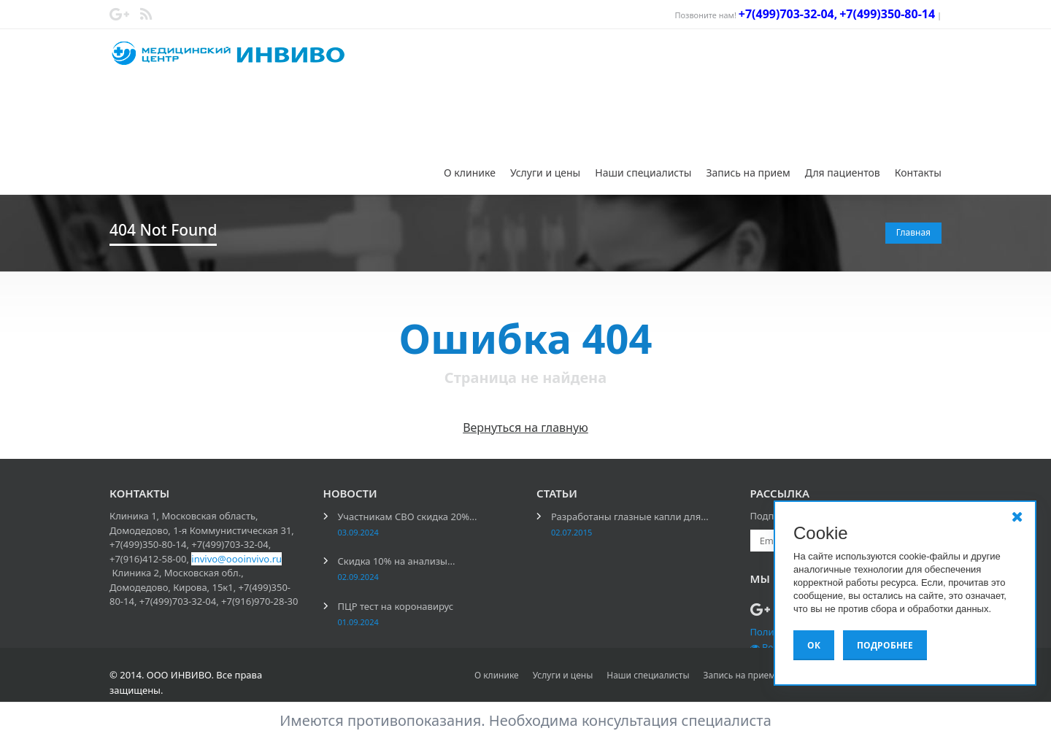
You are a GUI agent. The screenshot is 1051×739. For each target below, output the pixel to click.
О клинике (470, 172)
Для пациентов (842, 172)
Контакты (918, 172)
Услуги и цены (545, 172)
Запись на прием (748, 172)
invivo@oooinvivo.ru (236, 558)
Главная (913, 232)
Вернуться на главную (525, 427)
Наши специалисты (643, 172)
